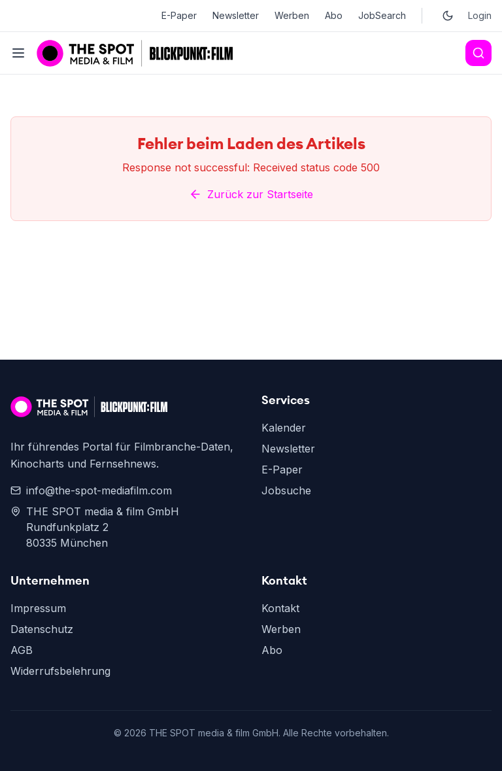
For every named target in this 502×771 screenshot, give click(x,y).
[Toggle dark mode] (448, 16)
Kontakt (280, 608)
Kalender (283, 427)
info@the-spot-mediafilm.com (91, 490)
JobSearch (382, 15)
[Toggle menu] (18, 53)
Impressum (38, 608)
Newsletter (235, 15)
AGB (21, 650)
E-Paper (179, 15)
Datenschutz (41, 629)
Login (480, 15)
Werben (292, 15)
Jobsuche (286, 490)
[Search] (478, 53)
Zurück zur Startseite (251, 194)
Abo (334, 15)
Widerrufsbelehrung (60, 670)
